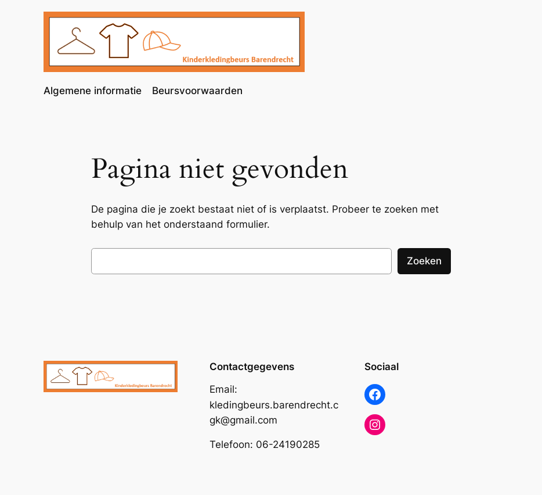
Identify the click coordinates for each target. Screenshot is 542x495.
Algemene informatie (93, 90)
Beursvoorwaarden (197, 90)
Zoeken (424, 261)
